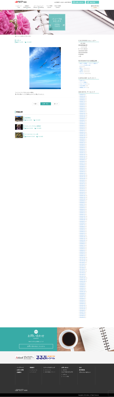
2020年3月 (82, 211)
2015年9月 (82, 293)
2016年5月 (82, 288)
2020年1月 (82, 214)
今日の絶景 (29, 42)
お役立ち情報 (20, 370)
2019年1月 (82, 235)
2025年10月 (82, 96)
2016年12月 (82, 278)
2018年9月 (82, 242)
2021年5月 (82, 187)
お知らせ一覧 (24, 36)
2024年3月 (82, 128)
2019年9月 (82, 221)
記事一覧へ (45, 103)
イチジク (82, 73)
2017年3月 (82, 272)
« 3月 (79, 56)
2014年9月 (82, 310)
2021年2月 (82, 192)
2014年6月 (82, 314)
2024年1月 (82, 132)
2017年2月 (82, 274)
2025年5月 (82, 104)
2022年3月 (82, 170)
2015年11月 (82, 291)
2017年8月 (82, 264)
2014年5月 (82, 315)
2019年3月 (82, 231)
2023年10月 (82, 137)
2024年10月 (82, 116)
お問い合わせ (64, 367)
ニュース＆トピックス (67, 372)
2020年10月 (82, 199)
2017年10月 (82, 260)
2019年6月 (82, 226)
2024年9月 (82, 118)
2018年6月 (82, 247)
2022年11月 (82, 156)
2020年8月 (82, 202)
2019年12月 (82, 216)
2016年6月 (82, 286)
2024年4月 (82, 127)
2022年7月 (82, 163)
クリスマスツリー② (32, 134)
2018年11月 (82, 238)
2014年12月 (82, 305)
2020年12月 (82, 195)
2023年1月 (82, 152)
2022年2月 (82, 171)
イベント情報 (83, 82)
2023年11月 (82, 135)
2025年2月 (82, 110)
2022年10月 (82, 158)
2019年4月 (82, 230)
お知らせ (82, 80)
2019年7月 (82, 224)
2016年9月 (82, 283)
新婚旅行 (32, 367)
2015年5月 (82, 300)
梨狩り (81, 68)
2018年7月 (82, 245)
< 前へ (35, 103)
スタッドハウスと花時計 (34, 126)
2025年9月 (82, 98)
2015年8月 (82, 295)
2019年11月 (82, 218)
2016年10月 (82, 281)
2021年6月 (82, 185)
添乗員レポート (83, 87)
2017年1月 (82, 276)
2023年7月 (82, 142)
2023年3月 (82, 149)
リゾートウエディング (49, 367)
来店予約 (65, 370)
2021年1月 (82, 194)
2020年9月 (82, 200)
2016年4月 (82, 290)
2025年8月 (82, 99)
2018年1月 (82, 255)
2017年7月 (82, 266)
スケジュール (34, 370)
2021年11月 (82, 176)
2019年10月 (82, 219)
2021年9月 (82, 180)
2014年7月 (82, 312)
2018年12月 (82, 236)
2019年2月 (82, 233)
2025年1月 (82, 111)
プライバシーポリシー (85, 372)
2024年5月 (82, 125)
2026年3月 (82, 94)
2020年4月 (82, 209)
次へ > (56, 103)
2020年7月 (82, 204)
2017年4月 (82, 271)
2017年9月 (82, 262)
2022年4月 (82, 168)
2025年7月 (82, 101)
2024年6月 (82, 123)
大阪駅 (81, 70)
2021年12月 (82, 175)
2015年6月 (82, 298)
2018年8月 (82, 243)
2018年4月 (82, 250)
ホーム (17, 36)
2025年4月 (82, 106)
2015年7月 (82, 296)
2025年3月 (82, 108)
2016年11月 (82, 279)
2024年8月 (82, 120)
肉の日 (81, 71)
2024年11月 (82, 115)
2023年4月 (82, 147)
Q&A (80, 367)
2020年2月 (82, 212)
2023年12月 (82, 134)
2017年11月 (82, 259)
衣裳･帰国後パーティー (50, 372)
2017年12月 (82, 257)
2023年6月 (82, 144)
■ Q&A (62, 2)
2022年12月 (82, 154)
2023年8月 (82, 140)
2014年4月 (82, 317)
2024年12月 (82, 113)
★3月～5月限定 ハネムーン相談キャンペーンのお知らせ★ (89, 64)
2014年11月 (82, 307)
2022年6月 (82, 164)
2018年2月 (82, 254)
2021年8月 (82, 182)
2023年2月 (82, 151)
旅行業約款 (82, 370)
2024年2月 (82, 130)
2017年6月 (82, 267)
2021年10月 (82, 178)
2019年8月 (82, 223)
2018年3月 (82, 252)
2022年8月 (82, 161)
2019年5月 (82, 228)
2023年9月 (82, 139)
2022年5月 (82, 166)
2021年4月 (82, 188)
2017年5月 (82, 269)
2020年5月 (82, 207)
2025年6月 (82, 103)
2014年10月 (82, 308)
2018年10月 (82, 240)
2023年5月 (82, 146)
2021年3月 (82, 190)
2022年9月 (82, 159)
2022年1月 (82, 173)
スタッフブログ (83, 84)
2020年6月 (82, 206)
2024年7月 (82, 122)
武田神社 (28, 118)
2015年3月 (82, 303)
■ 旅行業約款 (68, 2)
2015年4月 (82, 301)
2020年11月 (82, 197)
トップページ (20, 367)
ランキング (33, 372)
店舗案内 (19, 372)
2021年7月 (82, 183)
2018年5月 (82, 248)
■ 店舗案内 (57, 2)
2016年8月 (82, 284)
